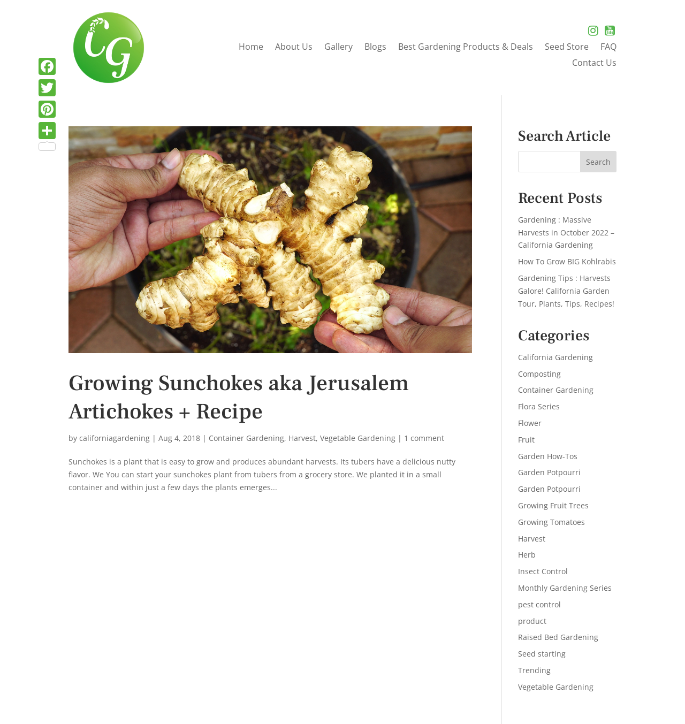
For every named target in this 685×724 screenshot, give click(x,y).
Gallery (338, 47)
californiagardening (114, 438)
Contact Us (594, 63)
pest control (539, 604)
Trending (534, 670)
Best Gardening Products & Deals (465, 47)
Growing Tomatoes (551, 522)
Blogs (375, 47)
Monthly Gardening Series (565, 588)
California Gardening (555, 357)
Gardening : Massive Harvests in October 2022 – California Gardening (566, 232)
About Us (294, 47)
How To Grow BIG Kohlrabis (567, 261)
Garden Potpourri (549, 472)
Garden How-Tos (547, 456)
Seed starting (542, 654)
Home (251, 47)
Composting (539, 374)
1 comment (424, 438)
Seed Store (567, 47)
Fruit (526, 440)
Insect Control (543, 571)
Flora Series (539, 406)
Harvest (302, 438)
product (532, 621)
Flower (530, 423)
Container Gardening (246, 438)
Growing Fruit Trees (553, 505)
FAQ (608, 47)
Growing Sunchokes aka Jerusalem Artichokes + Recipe (238, 397)
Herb (527, 555)
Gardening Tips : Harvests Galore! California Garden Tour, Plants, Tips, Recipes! (566, 291)
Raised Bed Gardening (558, 637)
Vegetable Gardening (357, 438)
